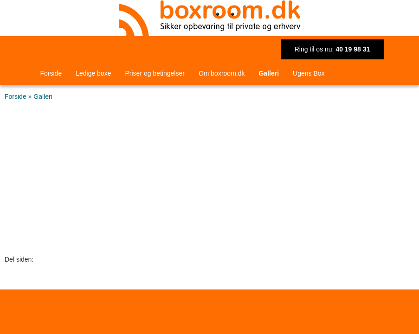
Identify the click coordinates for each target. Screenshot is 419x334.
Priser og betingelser (154, 73)
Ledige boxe (93, 73)
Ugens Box (308, 73)
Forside (51, 73)
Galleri (268, 73)
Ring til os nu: (332, 49)
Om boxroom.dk (222, 73)
